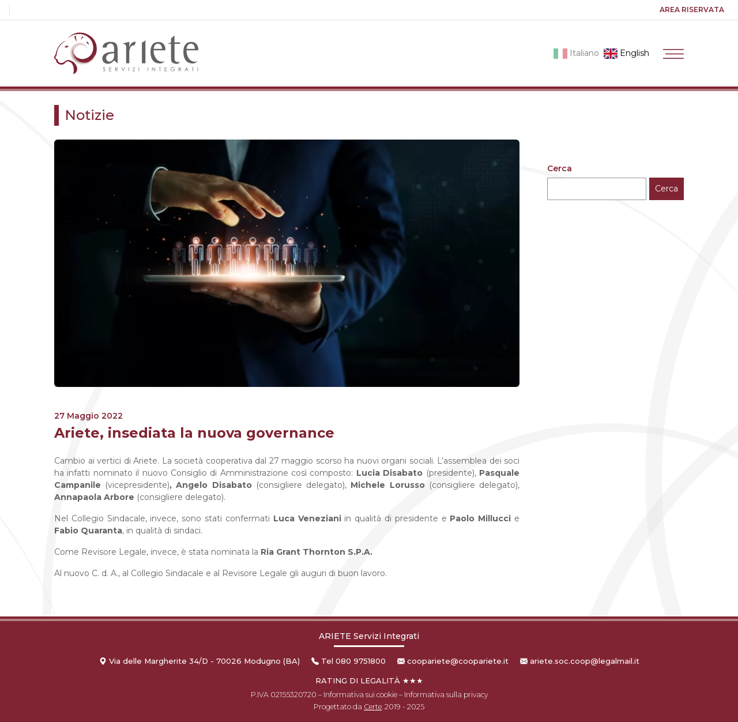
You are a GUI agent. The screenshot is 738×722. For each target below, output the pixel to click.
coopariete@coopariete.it (458, 660)
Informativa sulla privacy (446, 694)
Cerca (559, 168)
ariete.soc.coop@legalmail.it (584, 660)
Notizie (89, 115)
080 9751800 (361, 660)
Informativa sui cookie (360, 694)
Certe (373, 706)
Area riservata (692, 9)
